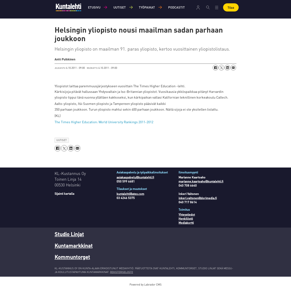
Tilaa (231, 7)
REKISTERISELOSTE (121, 272)
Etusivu (94, 7)
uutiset (61, 140)
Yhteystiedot (187, 214)
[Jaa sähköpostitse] (233, 67)
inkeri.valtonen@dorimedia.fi (198, 198)
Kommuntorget (72, 256)
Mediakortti (186, 223)
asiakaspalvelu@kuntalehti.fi (135, 177)
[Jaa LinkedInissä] (227, 67)
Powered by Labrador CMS (145, 284)
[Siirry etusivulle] (68, 7)
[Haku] (208, 7)
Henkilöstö (186, 219)
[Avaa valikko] (216, 7)
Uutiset (119, 7)
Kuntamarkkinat (74, 245)
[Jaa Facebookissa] (215, 67)
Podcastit (176, 7)
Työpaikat (147, 7)
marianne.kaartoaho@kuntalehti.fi (201, 181)
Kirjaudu (198, 7)
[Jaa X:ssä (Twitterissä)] (221, 67)
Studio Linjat (69, 234)
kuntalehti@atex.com (130, 194)
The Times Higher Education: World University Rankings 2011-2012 (104, 122)
